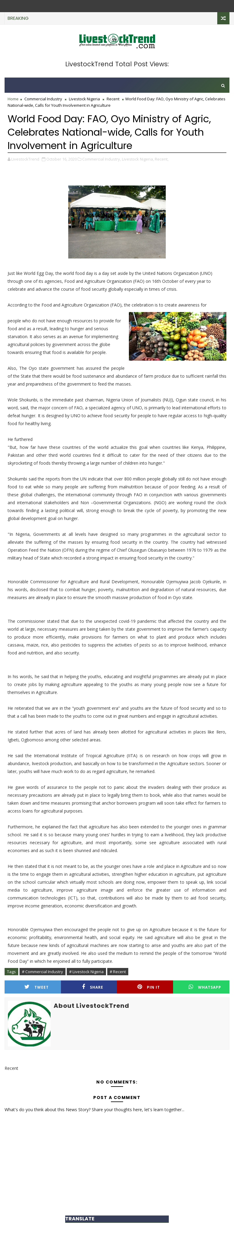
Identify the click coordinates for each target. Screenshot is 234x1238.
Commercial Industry (43, 99)
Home (13, 99)
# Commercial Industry (42, 971)
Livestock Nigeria (84, 99)
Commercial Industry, (101, 159)
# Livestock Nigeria (86, 971)
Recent (113, 99)
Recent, (161, 159)
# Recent (118, 971)
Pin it (148, 987)
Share (92, 987)
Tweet (36, 987)
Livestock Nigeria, (138, 159)
